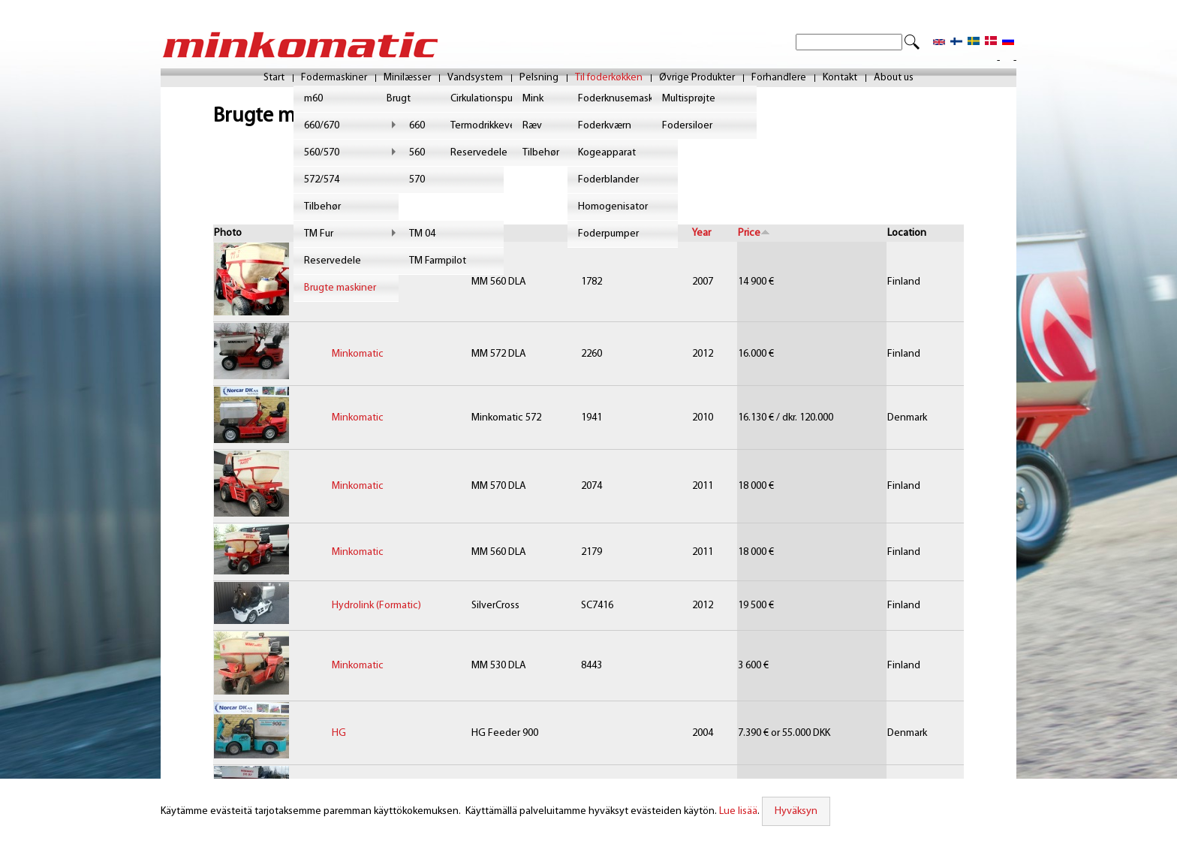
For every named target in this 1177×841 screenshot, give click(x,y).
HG (339, 733)
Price (754, 233)
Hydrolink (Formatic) (376, 605)
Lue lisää (736, 811)
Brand (345, 233)
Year (701, 233)
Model (485, 233)
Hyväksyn (793, 811)
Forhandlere (778, 78)
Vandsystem (475, 78)
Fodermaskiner (334, 78)
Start (273, 78)
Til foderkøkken (609, 78)
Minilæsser (407, 78)
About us (894, 78)
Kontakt (840, 78)
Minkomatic (358, 282)
